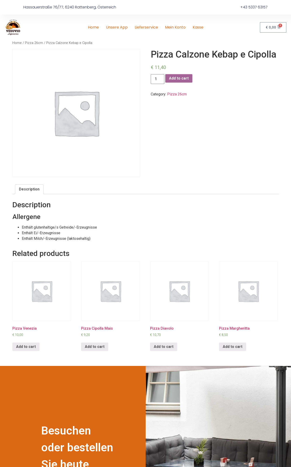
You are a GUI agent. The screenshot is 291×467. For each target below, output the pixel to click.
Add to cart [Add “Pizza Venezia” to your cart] (26, 346)
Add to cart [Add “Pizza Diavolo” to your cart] (163, 346)
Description (29, 189)
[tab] (29, 189)
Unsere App (117, 27)
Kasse (198, 27)
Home (93, 27)
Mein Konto (175, 27)
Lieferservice (146, 27)
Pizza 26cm (34, 43)
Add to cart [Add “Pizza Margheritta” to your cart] (232, 346)
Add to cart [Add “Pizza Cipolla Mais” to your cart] (94, 346)
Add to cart (179, 78)
